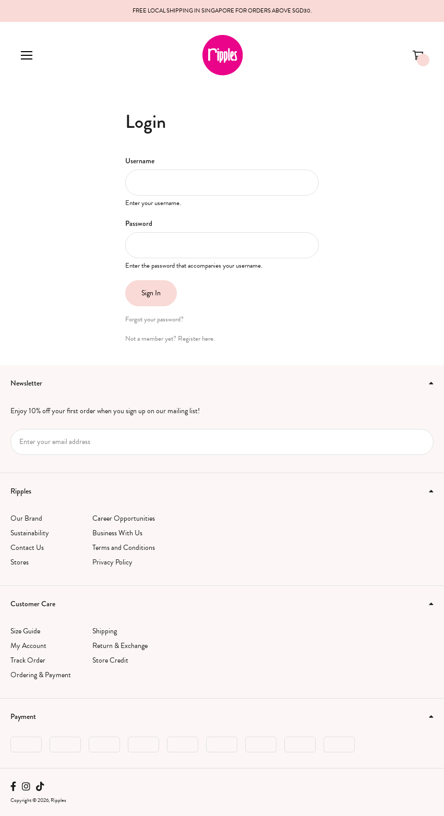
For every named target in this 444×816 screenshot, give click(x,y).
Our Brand (26, 518)
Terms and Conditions (123, 547)
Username (139, 160)
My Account (28, 645)
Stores (19, 562)
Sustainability (29, 532)
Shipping (104, 631)
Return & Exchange (120, 645)
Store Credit (110, 660)
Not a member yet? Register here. (170, 338)
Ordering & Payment (40, 674)
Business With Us (117, 532)
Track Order (27, 660)
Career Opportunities (123, 518)
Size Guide (25, 631)
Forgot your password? (154, 319)
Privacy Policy (112, 562)
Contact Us (27, 547)
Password (138, 223)
